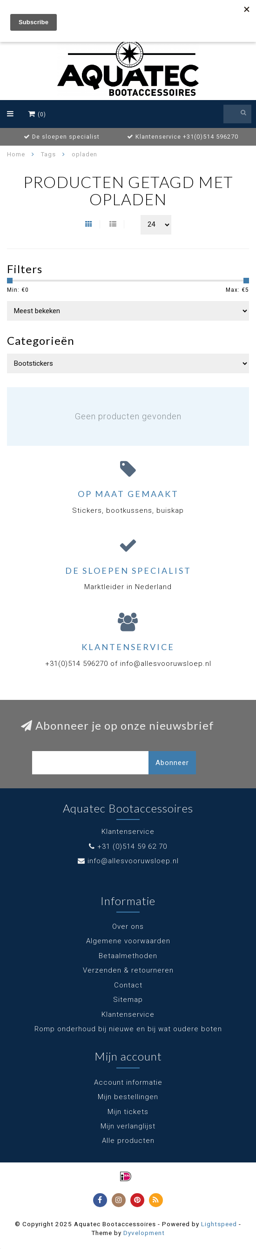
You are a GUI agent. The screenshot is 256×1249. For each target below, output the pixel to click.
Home (16, 154)
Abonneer (172, 763)
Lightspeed (219, 1224)
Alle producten (128, 1140)
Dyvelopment (144, 1232)
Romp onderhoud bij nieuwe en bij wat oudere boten (128, 1029)
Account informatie (128, 1082)
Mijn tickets (128, 1112)
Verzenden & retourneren (128, 970)
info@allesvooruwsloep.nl (133, 861)
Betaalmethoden (128, 956)
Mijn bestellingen (128, 1097)
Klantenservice (128, 1014)
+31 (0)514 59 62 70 (132, 846)
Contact (128, 985)
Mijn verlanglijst (128, 1126)
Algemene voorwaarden (128, 941)
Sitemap (128, 999)
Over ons (128, 926)
